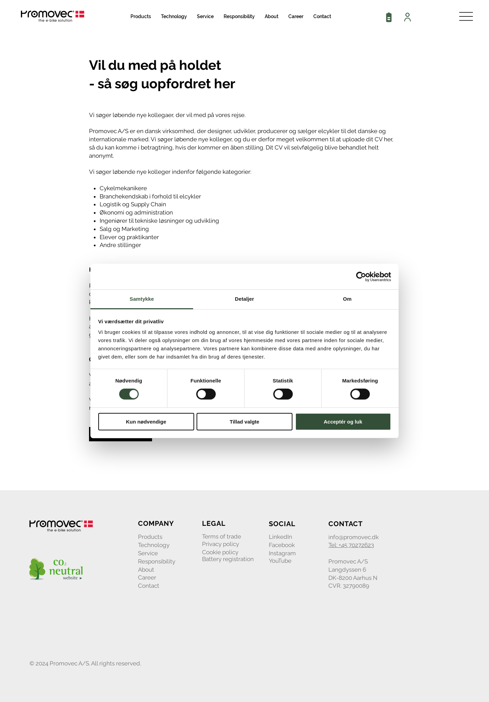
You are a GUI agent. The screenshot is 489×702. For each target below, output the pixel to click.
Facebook (282, 545)
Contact (148, 585)
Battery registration (228, 559)
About (146, 569)
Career (147, 577)
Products (150, 536)
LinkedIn (280, 536)
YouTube (280, 560)
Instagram (282, 553)
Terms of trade (221, 536)
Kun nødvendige (146, 422)
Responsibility (156, 561)
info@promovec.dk (353, 537)
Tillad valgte (244, 422)
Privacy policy (220, 544)
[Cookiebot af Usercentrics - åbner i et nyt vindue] (361, 276)
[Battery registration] (389, 17)
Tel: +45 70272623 (351, 545)
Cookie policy (220, 552)
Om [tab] (347, 299)
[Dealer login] (408, 17)
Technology (154, 545)
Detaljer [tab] (244, 299)
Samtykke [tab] (142, 299)
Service (148, 553)
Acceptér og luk (343, 422)
